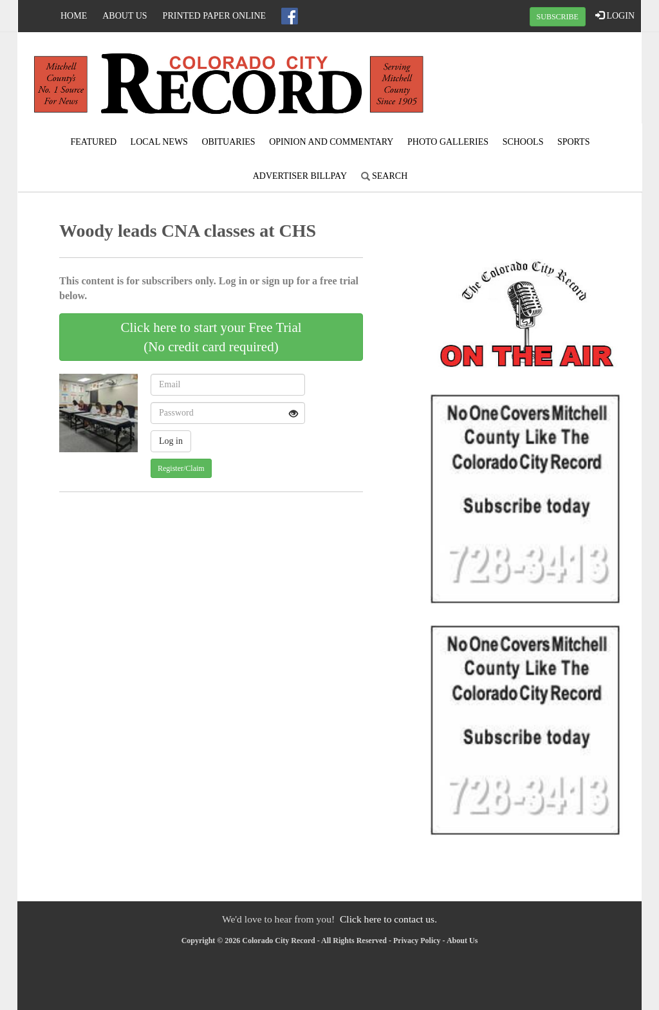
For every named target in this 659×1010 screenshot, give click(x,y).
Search (384, 176)
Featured (94, 142)
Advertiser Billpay (300, 176)
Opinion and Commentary (331, 142)
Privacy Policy (417, 940)
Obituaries (228, 142)
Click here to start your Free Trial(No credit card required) (210, 337)
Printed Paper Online (214, 16)
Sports (573, 142)
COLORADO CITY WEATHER (537, 80)
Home (73, 16)
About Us (124, 16)
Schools (523, 142)
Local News (159, 142)
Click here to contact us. (388, 919)
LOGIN (615, 15)
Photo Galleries (447, 142)
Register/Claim (181, 468)
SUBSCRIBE (558, 16)
